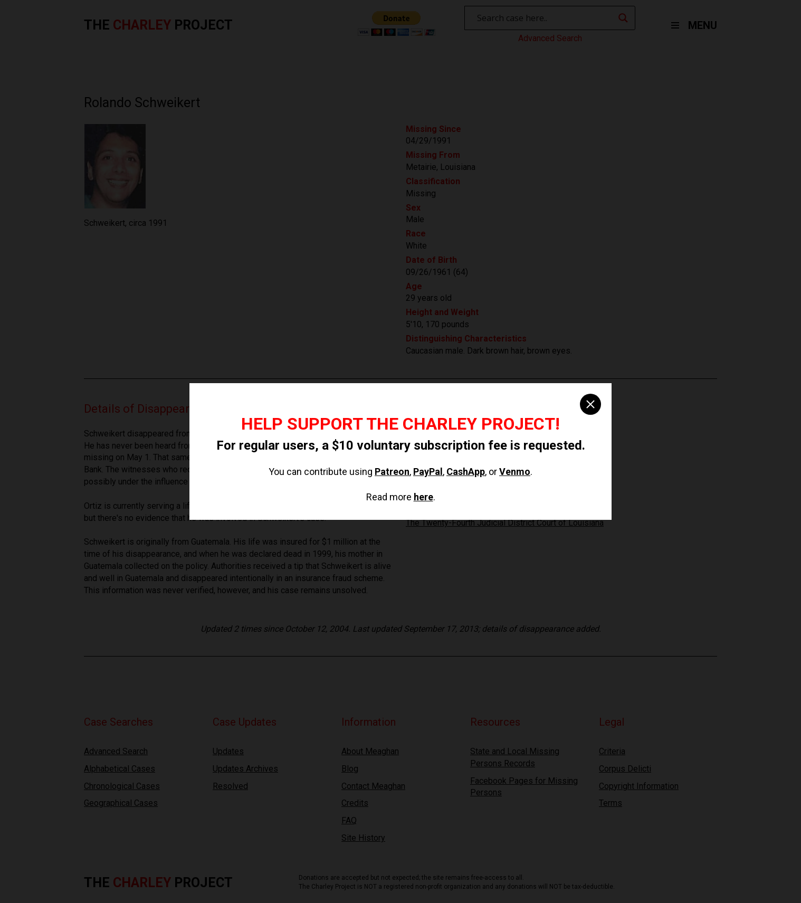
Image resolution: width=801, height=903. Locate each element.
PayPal (428, 471)
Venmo (514, 471)
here (423, 496)
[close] (590, 404)
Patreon (392, 471)
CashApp (465, 471)
